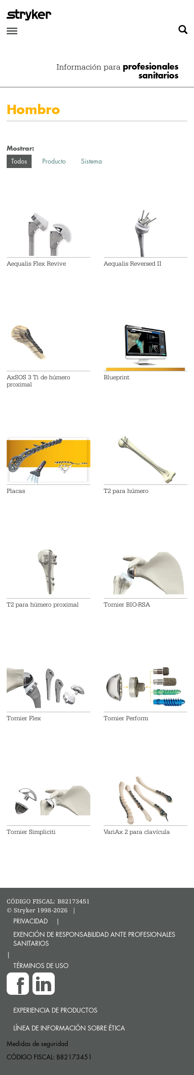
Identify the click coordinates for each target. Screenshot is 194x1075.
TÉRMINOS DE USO (41, 965)
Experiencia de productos (55, 1010)
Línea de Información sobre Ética (69, 1028)
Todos (19, 161)
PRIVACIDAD (30, 921)
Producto (54, 161)
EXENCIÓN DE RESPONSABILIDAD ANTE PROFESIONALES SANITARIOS (94, 939)
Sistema (91, 161)
